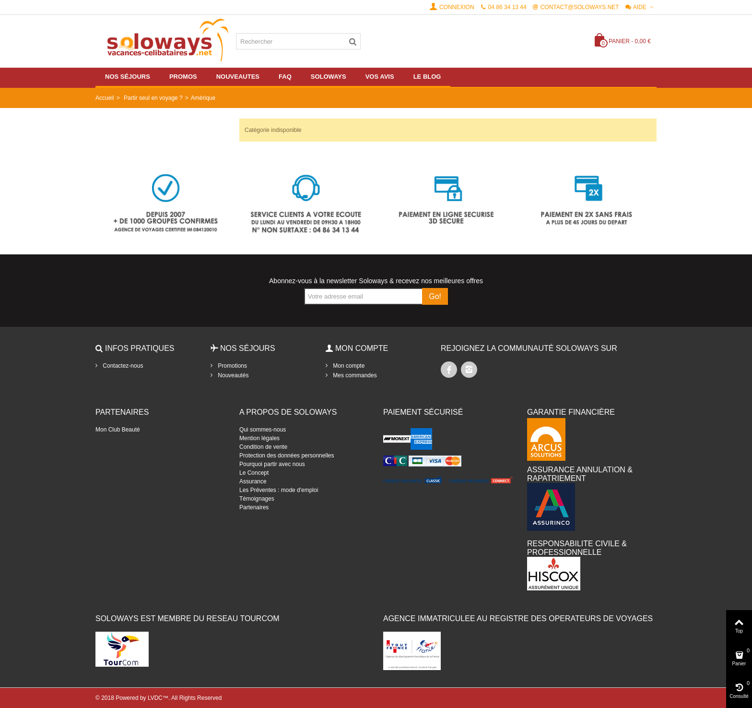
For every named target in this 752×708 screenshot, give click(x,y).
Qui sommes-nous (262, 429)
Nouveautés (232, 375)
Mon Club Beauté (117, 429)
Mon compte (347, 365)
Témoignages (256, 498)
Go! (435, 296)
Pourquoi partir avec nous (272, 464)
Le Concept (254, 472)
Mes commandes (354, 375)
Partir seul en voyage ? (153, 98)
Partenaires (254, 507)
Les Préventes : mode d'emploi (278, 490)
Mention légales (259, 438)
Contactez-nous (122, 365)
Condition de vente (263, 447)
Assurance (253, 481)
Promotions (231, 365)
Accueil (104, 98)
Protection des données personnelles (286, 455)
